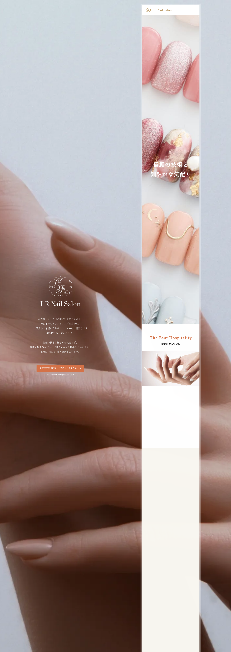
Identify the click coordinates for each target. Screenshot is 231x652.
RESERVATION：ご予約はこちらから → (60, 368)
